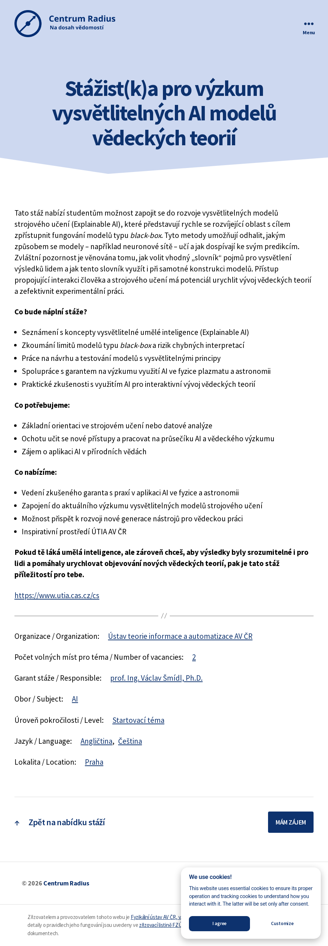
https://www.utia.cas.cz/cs (56, 595)
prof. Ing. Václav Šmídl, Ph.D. (156, 678)
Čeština (130, 741)
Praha (94, 762)
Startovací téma (138, 720)
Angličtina (96, 741)
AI (75, 699)
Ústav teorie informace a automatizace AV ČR (180, 636)
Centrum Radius (66, 883)
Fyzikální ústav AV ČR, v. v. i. (160, 917)
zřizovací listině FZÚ (160, 924)
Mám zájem (291, 822)
